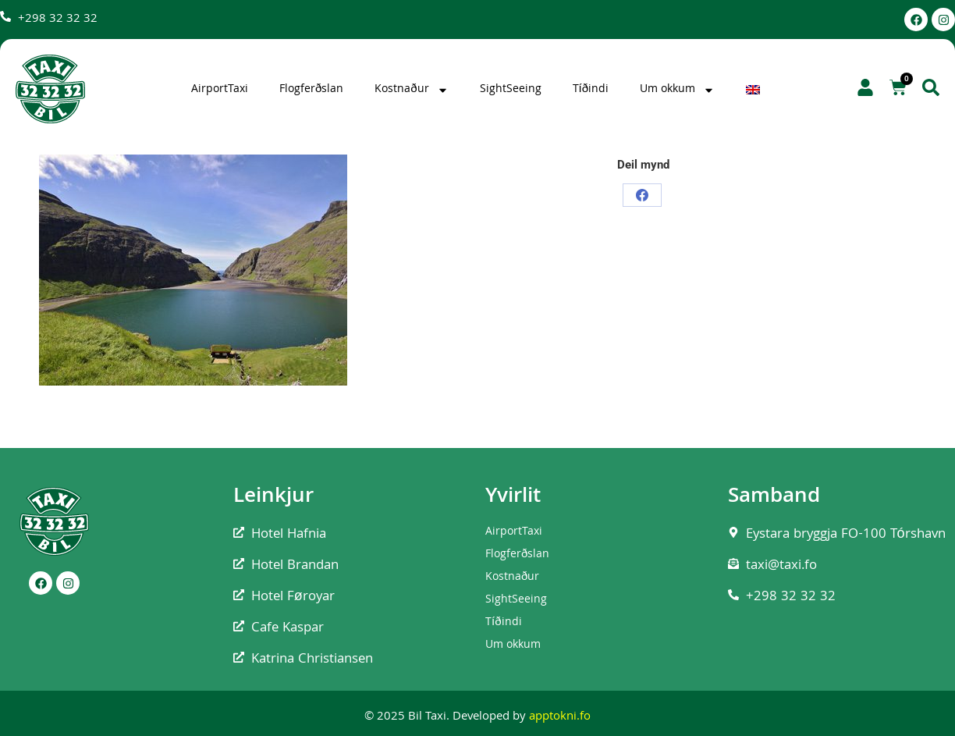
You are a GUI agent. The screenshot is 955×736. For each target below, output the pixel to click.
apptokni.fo (560, 717)
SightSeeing (510, 90)
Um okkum (677, 90)
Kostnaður (411, 90)
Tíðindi (591, 90)
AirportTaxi (219, 90)
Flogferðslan (311, 90)
